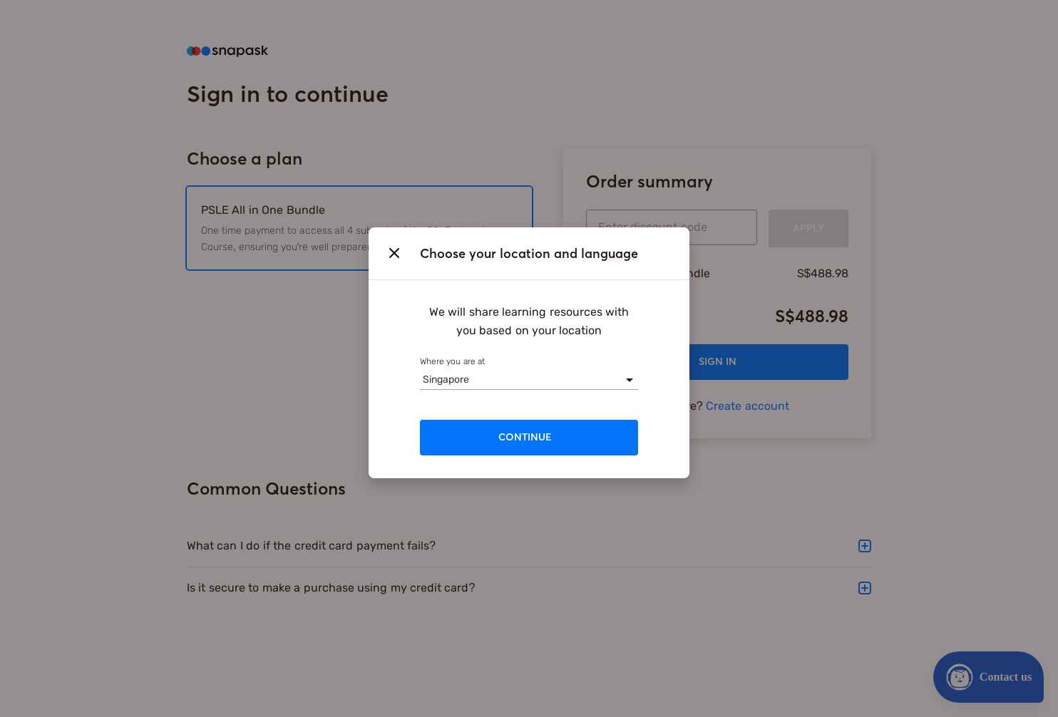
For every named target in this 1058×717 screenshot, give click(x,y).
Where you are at (452, 361)
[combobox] (422, 379)
